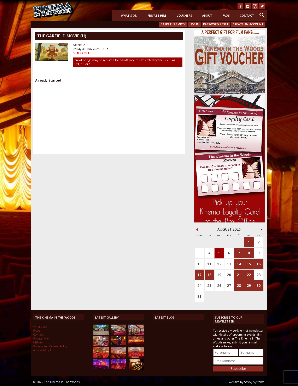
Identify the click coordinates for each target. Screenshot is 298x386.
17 (199, 274)
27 (229, 285)
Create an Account (248, 24)
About (207, 15)
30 (259, 285)
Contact (247, 15)
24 (199, 285)
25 (209, 285)
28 (239, 285)
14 (239, 263)
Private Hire (156, 15)
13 (229, 263)
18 (209, 274)
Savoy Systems (254, 382)
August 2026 (229, 229)
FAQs (226, 15)
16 (259, 263)
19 (219, 274)
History (38, 342)
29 (249, 285)
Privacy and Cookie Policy (50, 346)
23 (259, 274)
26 (219, 285)
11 (209, 263)
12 (219, 263)
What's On (129, 15)
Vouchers (184, 15)
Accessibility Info (44, 350)
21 (239, 274)
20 (229, 274)
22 (249, 274)
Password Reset (216, 24)
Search (261, 15)
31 (199, 296)
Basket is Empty (173, 24)
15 (249, 263)
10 (199, 263)
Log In (194, 24)
